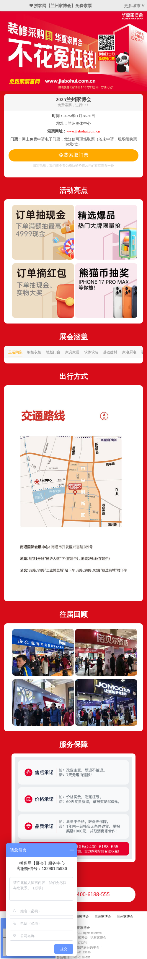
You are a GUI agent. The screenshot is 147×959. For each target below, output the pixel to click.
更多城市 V (134, 5)
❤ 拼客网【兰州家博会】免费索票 (61, 5)
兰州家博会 (81, 916)
